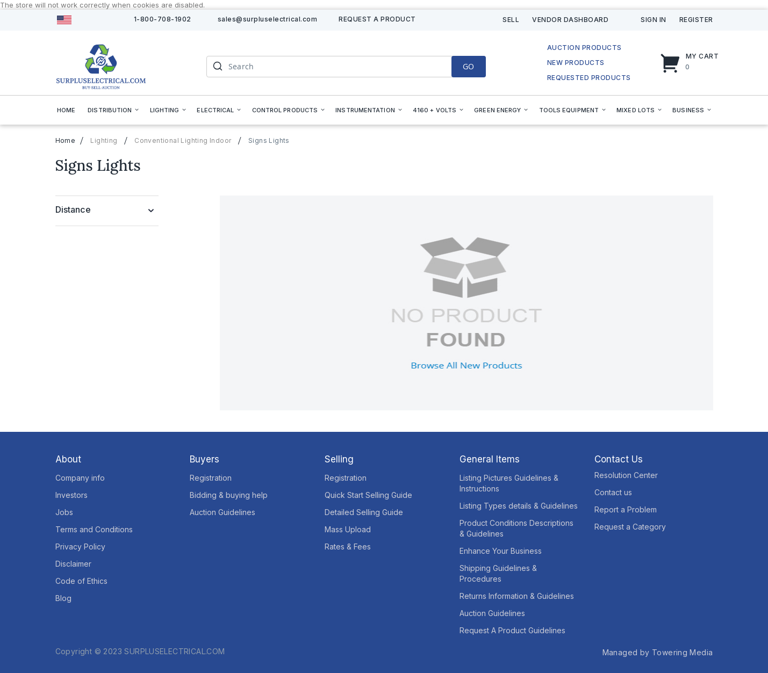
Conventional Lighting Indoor (182, 141)
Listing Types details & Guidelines (519, 505)
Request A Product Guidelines (512, 630)
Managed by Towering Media (657, 652)
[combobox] (346, 66)
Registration (211, 477)
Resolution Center (626, 475)
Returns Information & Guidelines (517, 595)
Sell (511, 20)
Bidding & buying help (229, 495)
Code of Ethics (81, 580)
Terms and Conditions (94, 529)
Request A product (377, 19)
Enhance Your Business (501, 550)
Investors (71, 495)
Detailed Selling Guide (364, 512)
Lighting (103, 141)
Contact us (613, 492)
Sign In (653, 20)
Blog (63, 598)
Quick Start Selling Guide (368, 495)
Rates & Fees (348, 546)
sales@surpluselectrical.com (268, 19)
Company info (80, 477)
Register (696, 20)
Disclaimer (73, 563)
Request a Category (630, 526)
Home (65, 140)
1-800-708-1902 (162, 19)
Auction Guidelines (222, 512)
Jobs (64, 512)
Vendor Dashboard (570, 20)
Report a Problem (625, 509)
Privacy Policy (80, 546)
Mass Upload (348, 529)
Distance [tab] (73, 209)
